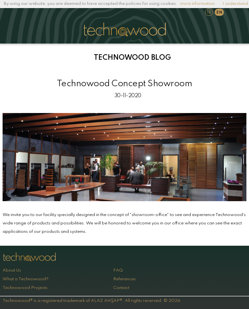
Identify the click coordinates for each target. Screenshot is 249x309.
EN (219, 13)
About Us (12, 270)
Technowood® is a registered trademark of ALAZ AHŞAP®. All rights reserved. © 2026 (91, 301)
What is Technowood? (26, 279)
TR (209, 13)
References (124, 279)
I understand (235, 4)
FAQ (118, 270)
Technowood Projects (25, 288)
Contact (121, 288)
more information (197, 4)
